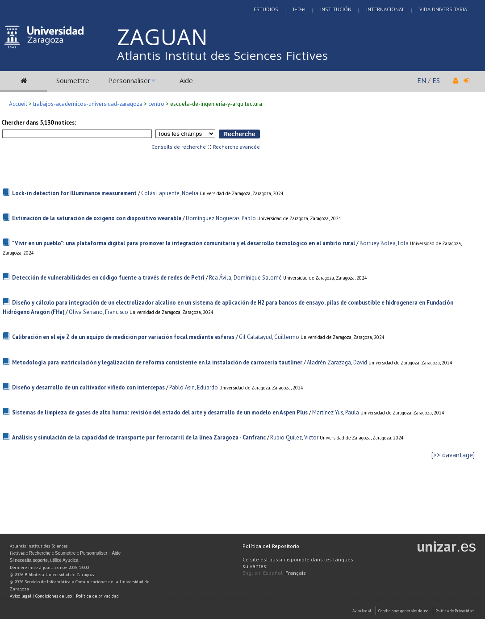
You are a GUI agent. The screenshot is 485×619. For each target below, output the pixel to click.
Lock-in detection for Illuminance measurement (74, 193)
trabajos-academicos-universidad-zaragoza (87, 104)
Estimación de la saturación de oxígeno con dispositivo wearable (96, 218)
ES (436, 80)
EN (421, 80)
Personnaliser (129, 80)
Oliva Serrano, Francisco (98, 312)
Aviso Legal (361, 610)
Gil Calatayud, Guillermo (269, 337)
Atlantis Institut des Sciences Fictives (222, 55)
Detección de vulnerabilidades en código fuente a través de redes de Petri (108, 277)
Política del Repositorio (270, 546)
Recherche (39, 553)
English (251, 572)
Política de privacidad (97, 596)
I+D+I (299, 9)
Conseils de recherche (178, 146)
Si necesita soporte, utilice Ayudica (44, 560)
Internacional (385, 9)
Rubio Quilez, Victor (294, 437)
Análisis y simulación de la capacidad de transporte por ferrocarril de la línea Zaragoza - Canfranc (139, 437)
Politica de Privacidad (454, 610)
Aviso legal (20, 596)
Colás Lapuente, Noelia (169, 193)
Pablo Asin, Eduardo (193, 387)
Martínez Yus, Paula (335, 412)
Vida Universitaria (443, 9)
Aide (186, 80)
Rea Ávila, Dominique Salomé (245, 277)
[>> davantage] (453, 455)
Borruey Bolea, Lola (384, 243)
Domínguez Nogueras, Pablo (221, 218)
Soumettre (72, 80)
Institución (335, 9)
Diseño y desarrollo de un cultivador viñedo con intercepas (88, 387)
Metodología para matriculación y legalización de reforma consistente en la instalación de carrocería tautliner (157, 362)
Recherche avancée (236, 146)
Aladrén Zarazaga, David (337, 362)
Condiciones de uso (53, 596)
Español (273, 572)
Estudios (266, 9)
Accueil (18, 104)
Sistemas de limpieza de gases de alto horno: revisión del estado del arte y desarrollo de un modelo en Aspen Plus (160, 412)
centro (156, 104)
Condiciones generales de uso (403, 610)
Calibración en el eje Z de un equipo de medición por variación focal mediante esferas (123, 337)
